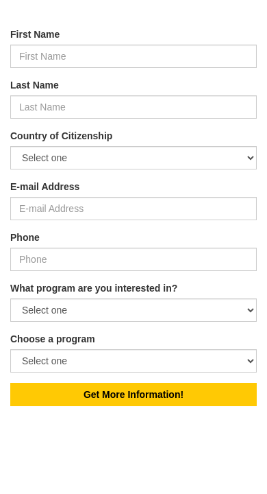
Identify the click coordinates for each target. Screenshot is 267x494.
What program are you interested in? (93, 288)
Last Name (34, 85)
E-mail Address (44, 186)
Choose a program (52, 338)
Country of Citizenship (61, 135)
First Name (35, 34)
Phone (25, 237)
